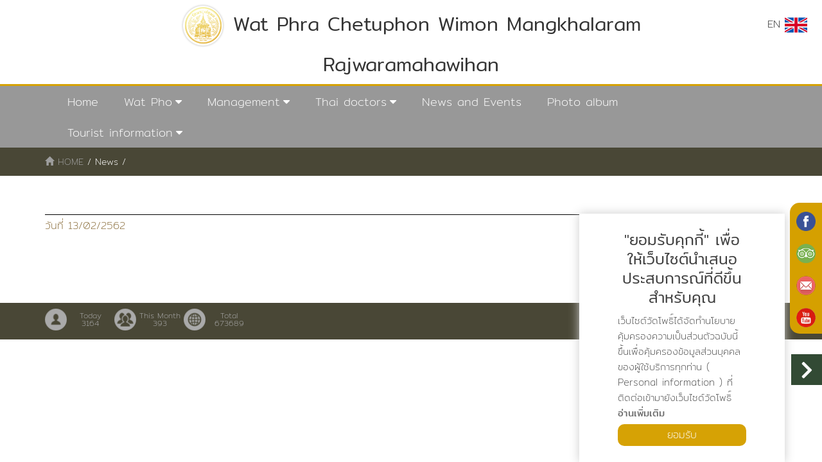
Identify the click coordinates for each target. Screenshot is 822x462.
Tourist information (120, 132)
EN (787, 24)
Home (82, 101)
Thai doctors (351, 101)
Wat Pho (148, 101)
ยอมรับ (682, 435)
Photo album (582, 101)
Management (243, 101)
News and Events (471, 101)
